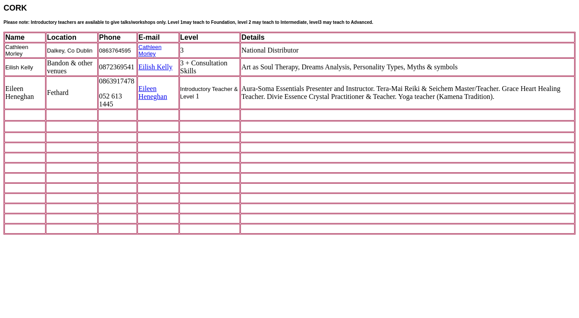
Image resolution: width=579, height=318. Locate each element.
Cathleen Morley (149, 50)
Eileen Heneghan (152, 92)
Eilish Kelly (155, 67)
